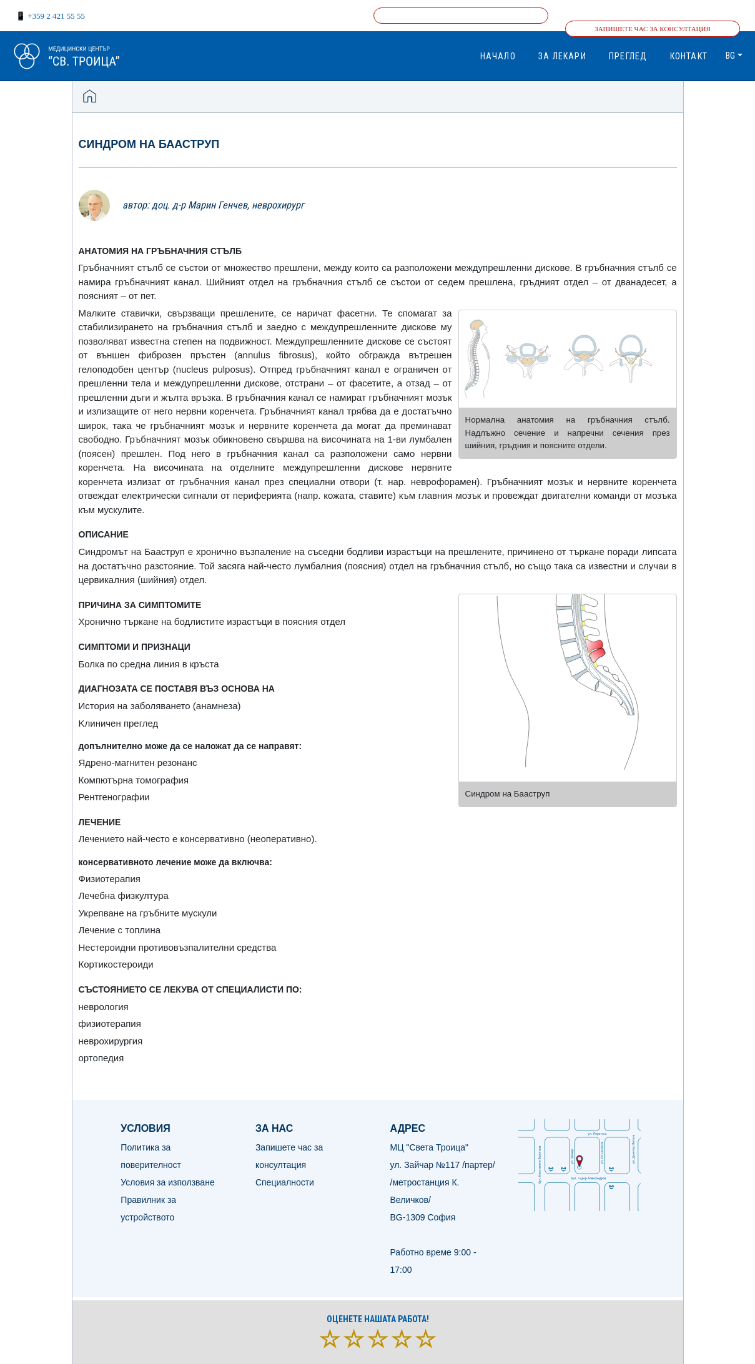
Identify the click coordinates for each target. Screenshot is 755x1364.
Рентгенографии (114, 797)
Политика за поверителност (151, 1156)
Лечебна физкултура (124, 895)
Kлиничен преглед (119, 723)
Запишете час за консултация (653, 28)
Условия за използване (167, 1182)
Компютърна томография (134, 780)
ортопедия (101, 1057)
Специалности (284, 1182)
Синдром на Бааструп (149, 144)
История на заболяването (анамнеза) (160, 705)
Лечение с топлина (120, 930)
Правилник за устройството (148, 1208)
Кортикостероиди (116, 964)
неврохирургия (111, 1041)
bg (730, 56)
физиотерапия (110, 1023)
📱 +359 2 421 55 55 (50, 16)
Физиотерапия (110, 878)
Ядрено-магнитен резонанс (138, 762)
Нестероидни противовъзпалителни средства (178, 947)
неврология (104, 1006)
